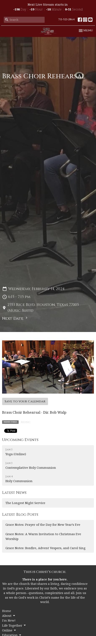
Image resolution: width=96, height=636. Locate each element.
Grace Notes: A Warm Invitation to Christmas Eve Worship (43, 536)
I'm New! (9, 620)
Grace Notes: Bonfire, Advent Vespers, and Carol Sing (45, 548)
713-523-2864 (66, 19)
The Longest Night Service (25, 503)
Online (9, 630)
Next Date (15, 318)
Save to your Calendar (25, 401)
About (9, 615)
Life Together (14, 625)
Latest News (14, 492)
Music (26, 422)
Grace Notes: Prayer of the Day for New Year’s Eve (42, 524)
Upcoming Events (20, 439)
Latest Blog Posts (20, 514)
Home (6, 611)
